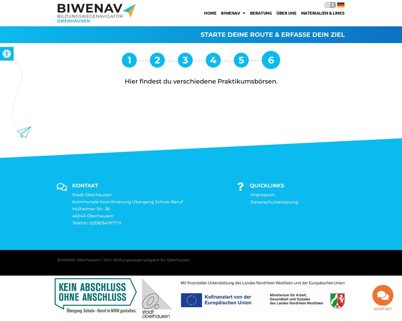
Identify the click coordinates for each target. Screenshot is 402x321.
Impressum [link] (263, 194)
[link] (7, 54)
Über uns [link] (286, 13)
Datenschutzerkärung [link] (274, 202)
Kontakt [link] (383, 310)
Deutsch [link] (340, 5)
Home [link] (210, 13)
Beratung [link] (261, 13)
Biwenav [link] (233, 13)
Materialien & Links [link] (322, 13)
